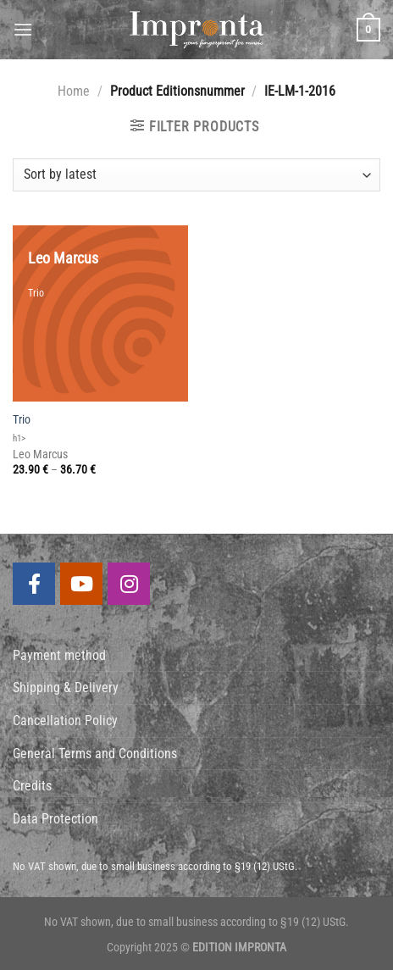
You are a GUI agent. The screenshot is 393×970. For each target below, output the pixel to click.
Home (74, 91)
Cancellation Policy (65, 720)
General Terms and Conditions (95, 754)
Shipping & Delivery (66, 687)
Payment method (59, 655)
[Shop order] (196, 174)
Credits (32, 786)
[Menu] (23, 29)
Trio (21, 419)
